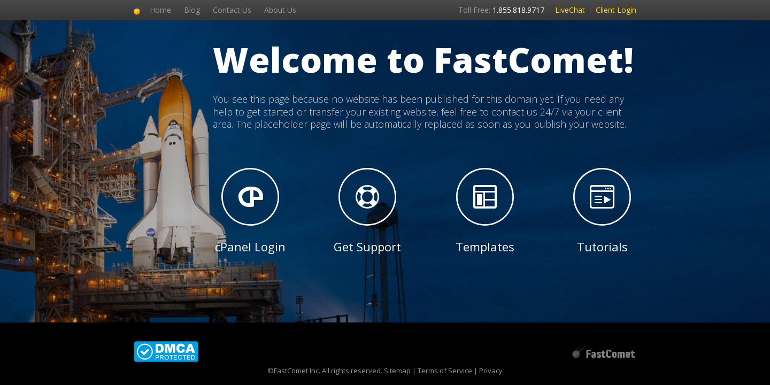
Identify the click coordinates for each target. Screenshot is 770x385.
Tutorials (602, 211)
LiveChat (570, 10)
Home (160, 10)
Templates (485, 211)
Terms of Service (445, 370)
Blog (192, 10)
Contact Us (232, 10)
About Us (280, 10)
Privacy (491, 370)
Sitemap (397, 370)
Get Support (367, 211)
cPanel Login (250, 211)
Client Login (616, 10)
